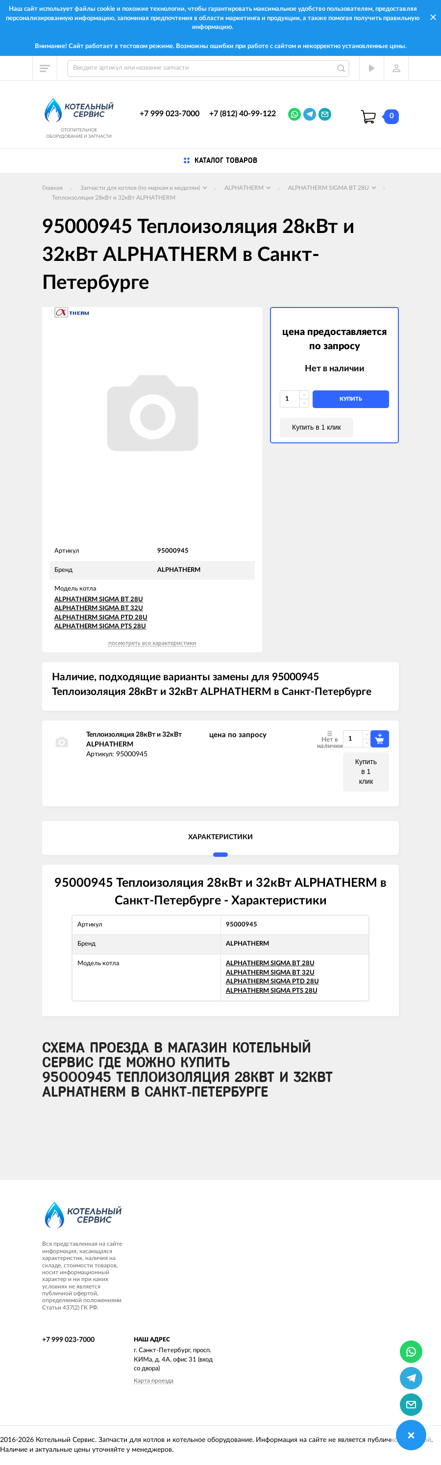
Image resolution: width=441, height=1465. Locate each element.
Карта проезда (153, 1381)
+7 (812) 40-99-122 (242, 114)
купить (351, 399)
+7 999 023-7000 (169, 114)
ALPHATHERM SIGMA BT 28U (98, 599)
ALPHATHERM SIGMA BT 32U (98, 608)
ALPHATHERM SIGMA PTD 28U (100, 618)
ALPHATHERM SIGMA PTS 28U (100, 626)
